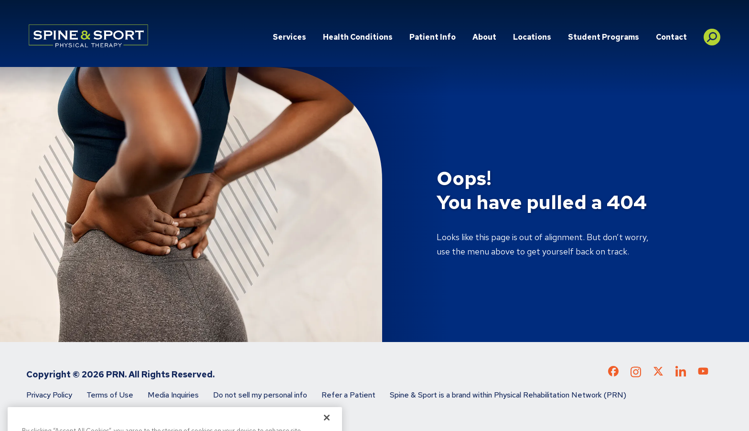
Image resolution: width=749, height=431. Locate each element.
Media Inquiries (173, 395)
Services (289, 37)
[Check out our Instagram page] (636, 374)
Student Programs (603, 37)
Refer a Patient (348, 395)
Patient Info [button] (432, 37)
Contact (671, 37)
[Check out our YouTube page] (703, 372)
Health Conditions (358, 37)
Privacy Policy (49, 395)
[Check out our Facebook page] (613, 373)
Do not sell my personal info (260, 395)
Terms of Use (109, 395)
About (484, 37)
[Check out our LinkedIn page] (680, 374)
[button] (712, 33)
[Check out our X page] (658, 373)
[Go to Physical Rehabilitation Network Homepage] (88, 36)
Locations (532, 37)
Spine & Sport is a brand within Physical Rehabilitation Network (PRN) (508, 395)
